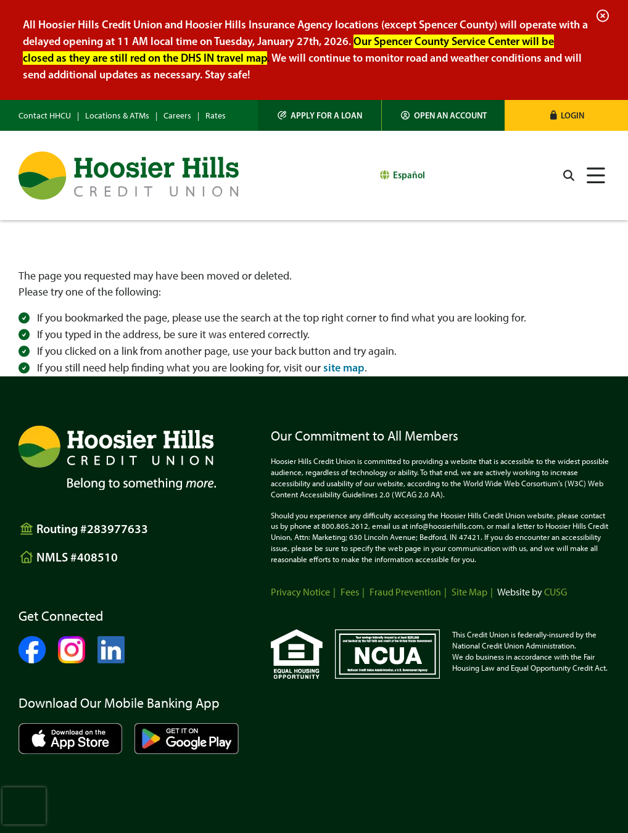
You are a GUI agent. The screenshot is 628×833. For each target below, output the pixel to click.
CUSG (555, 592)
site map (344, 368)
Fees (350, 592)
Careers (177, 115)
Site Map (469, 592)
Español (409, 175)
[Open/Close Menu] (595, 175)
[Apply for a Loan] (320, 115)
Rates (215, 115)
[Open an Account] (443, 115)
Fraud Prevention (405, 592)
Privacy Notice (300, 592)
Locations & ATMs (117, 115)
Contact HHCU (45, 115)
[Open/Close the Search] (568, 175)
